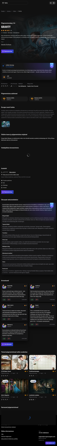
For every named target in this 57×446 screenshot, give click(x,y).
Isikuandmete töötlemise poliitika (9, 439)
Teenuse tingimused (6, 436)
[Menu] (52, 3)
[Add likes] (4, 300)
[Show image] (5, 124)
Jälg (2, 434)
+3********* (5, 172)
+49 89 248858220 (44, 433)
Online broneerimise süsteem (8, 427)
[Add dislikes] (9, 300)
